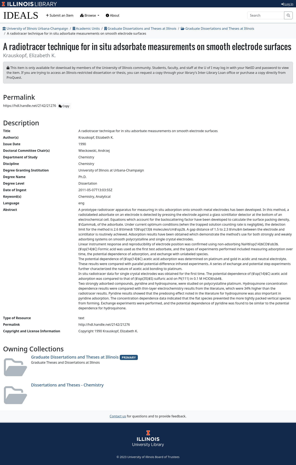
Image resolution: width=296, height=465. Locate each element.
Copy (64, 106)
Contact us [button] (118, 416)
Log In (287, 4)
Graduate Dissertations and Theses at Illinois (140, 28)
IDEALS (20, 15)
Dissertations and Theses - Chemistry (67, 385)
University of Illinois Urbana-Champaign (35, 28)
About (112, 15)
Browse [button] (88, 15)
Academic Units (86, 28)
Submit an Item (60, 15)
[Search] (265, 15)
